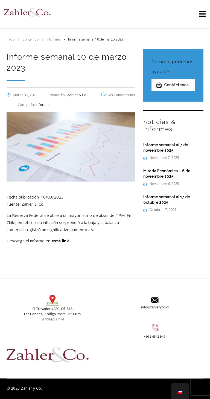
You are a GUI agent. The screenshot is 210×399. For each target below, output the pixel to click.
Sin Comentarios (118, 94)
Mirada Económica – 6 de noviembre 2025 (166, 174)
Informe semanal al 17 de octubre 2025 (166, 200)
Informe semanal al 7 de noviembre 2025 (165, 148)
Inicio (11, 39)
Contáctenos (172, 85)
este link (60, 240)
